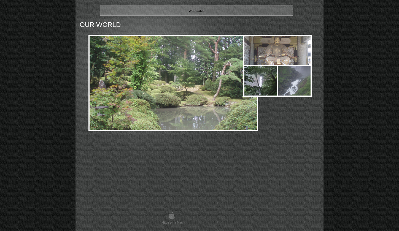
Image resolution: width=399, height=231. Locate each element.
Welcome (197, 10)
